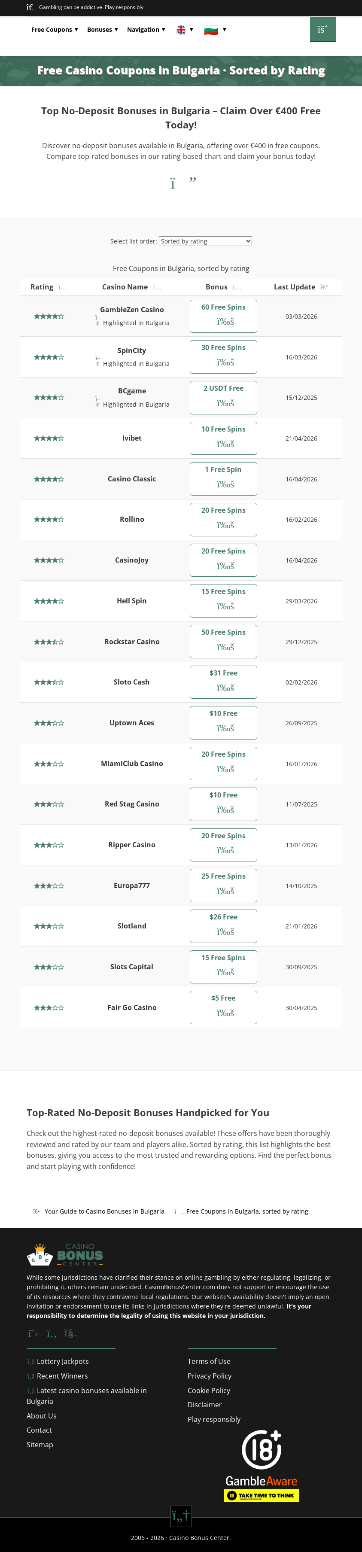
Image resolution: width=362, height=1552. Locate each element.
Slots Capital (131, 966)
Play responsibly (214, 1419)
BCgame (132, 391)
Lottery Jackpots (58, 1361)
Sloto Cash (132, 682)
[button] (54, 29)
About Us (42, 1416)
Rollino (132, 519)
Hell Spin (132, 601)
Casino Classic (132, 479)
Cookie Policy (209, 1390)
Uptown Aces (132, 722)
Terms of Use (209, 1361)
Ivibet (132, 438)
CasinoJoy (132, 560)
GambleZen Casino (132, 309)
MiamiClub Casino (132, 763)
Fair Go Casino (132, 1007)
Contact (39, 1430)
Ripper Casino (131, 844)
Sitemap (40, 1444)
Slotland (132, 926)
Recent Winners (57, 1376)
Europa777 (132, 885)
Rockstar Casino (132, 641)
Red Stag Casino (132, 804)
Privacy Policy (209, 1376)
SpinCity (132, 350)
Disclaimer (205, 1404)
